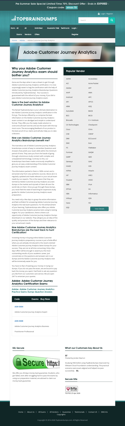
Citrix (90, 129)
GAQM (91, 152)
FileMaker (92, 148)
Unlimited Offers (38, 31)
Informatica (92, 194)
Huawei (69, 180)
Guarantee (51, 28)
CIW (67, 134)
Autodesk (70, 111)
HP (67, 175)
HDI (89, 166)
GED (90, 157)
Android (69, 97)
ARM (68, 107)
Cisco (68, 129)
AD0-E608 (19, 321)
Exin (90, 143)
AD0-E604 (19, 306)
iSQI (67, 208)
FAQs (57, 28)
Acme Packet (93, 84)
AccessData (92, 79)
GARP (68, 157)
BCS (67, 116)
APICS (90, 102)
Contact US (92, 412)
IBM (67, 185)
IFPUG (68, 189)
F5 (67, 148)
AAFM (68, 79)
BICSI (90, 116)
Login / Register (107, 13)
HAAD (68, 166)
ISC (89, 203)
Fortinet (69, 152)
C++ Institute (93, 120)
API (67, 102)
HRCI (90, 175)
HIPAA (68, 171)
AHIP (68, 93)
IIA (89, 189)
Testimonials (65, 28)
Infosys (69, 198)
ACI (67, 84)
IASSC (90, 180)
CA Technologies (72, 125)
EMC (68, 143)
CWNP (90, 134)
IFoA (90, 185)
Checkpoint (92, 125)
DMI (67, 139)
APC (90, 97)
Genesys (69, 162)
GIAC (90, 162)
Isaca (68, 203)
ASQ (90, 107)
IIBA (67, 194)
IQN (90, 198)
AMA (90, 93)
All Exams (19, 31)
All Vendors (28, 31)
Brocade (69, 120)
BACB (90, 111)
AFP (89, 88)
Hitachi (91, 171)
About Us (30, 412)
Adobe (22, 40)
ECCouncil (92, 139)
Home (13, 28)
